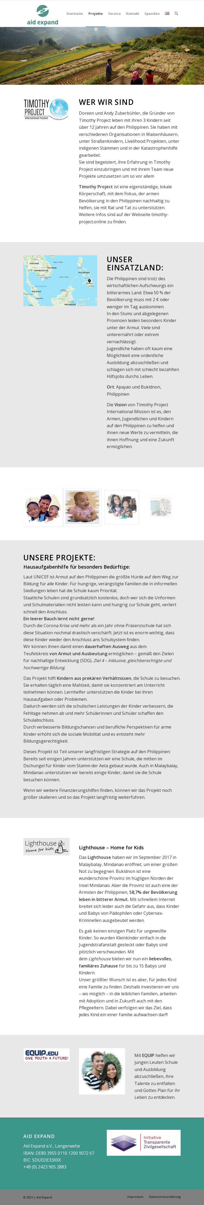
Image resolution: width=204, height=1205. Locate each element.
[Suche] (176, 13)
